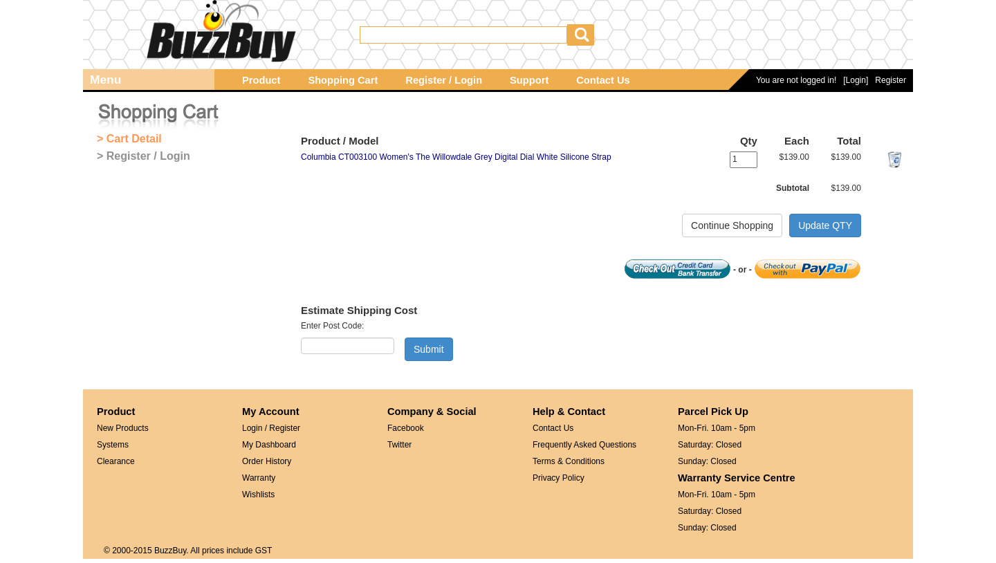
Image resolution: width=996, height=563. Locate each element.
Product (261, 80)
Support (529, 80)
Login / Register (271, 428)
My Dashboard (269, 445)
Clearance (116, 461)
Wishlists (258, 494)
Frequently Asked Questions (584, 445)
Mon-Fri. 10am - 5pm (716, 428)
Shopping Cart (343, 80)
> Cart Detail (129, 139)
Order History (266, 461)
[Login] (855, 80)
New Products (123, 428)
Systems (113, 445)
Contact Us (602, 80)
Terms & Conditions (569, 461)
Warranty (258, 478)
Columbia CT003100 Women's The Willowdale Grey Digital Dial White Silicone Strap (456, 157)
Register (890, 80)
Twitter (399, 445)
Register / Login (443, 80)
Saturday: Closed (709, 445)
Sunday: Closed (707, 461)
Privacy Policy (558, 478)
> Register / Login (143, 156)
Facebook (405, 428)
